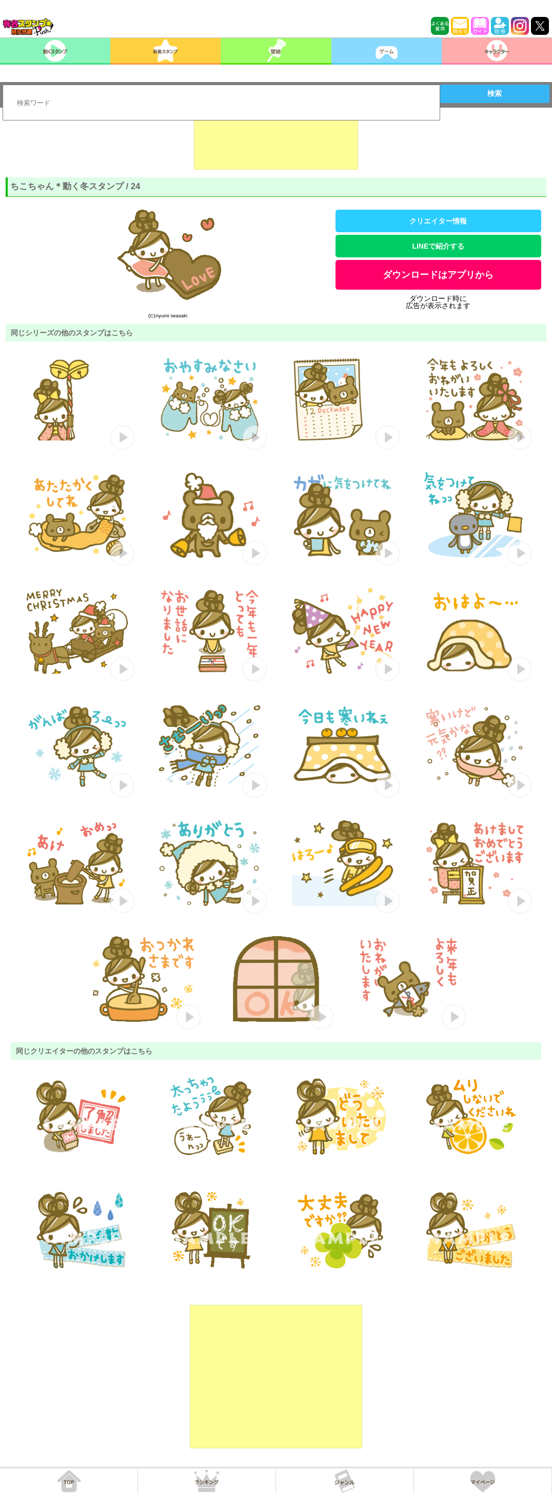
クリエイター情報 (438, 221)
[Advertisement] (276, 144)
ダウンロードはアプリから (438, 275)
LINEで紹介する (438, 246)
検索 (494, 93)
